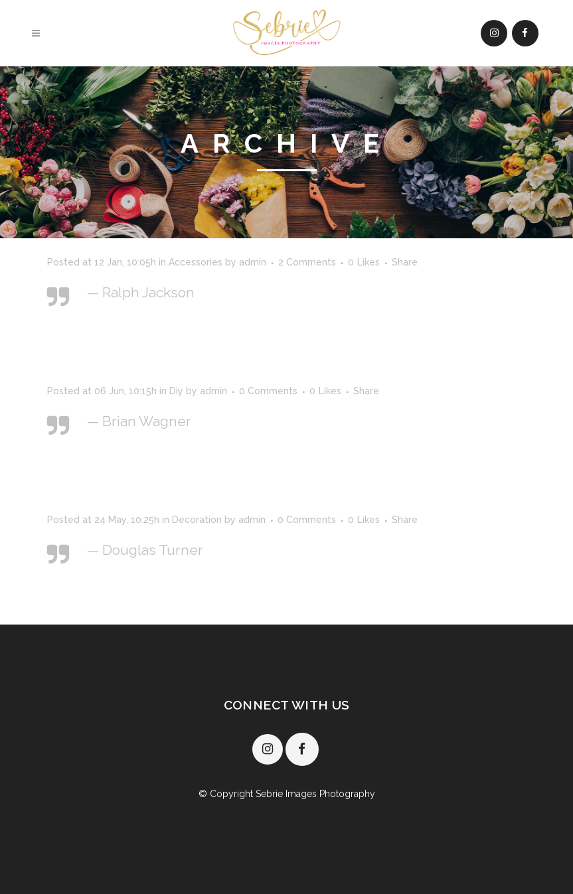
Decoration (197, 519)
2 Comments (307, 262)
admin (252, 262)
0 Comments (268, 391)
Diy (176, 391)
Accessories (195, 262)
